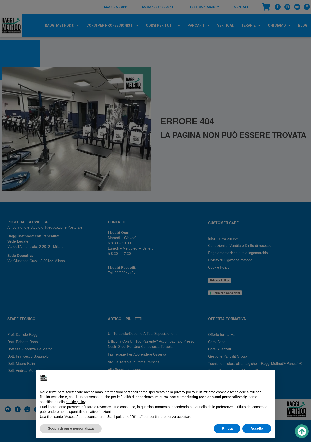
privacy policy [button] (184, 392)
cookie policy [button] (75, 402)
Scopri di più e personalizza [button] (71, 428)
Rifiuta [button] (227, 428)
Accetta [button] (256, 428)
